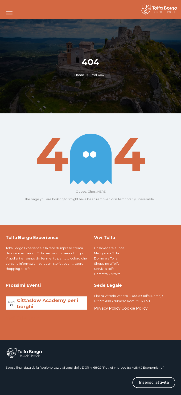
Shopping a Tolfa (106, 263)
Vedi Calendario (22, 318)
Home (79, 75)
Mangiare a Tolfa (106, 253)
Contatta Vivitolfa (107, 274)
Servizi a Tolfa (104, 269)
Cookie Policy (134, 308)
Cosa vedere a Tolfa (109, 248)
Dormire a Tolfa (105, 258)
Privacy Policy (107, 308)
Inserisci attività (154, 382)
